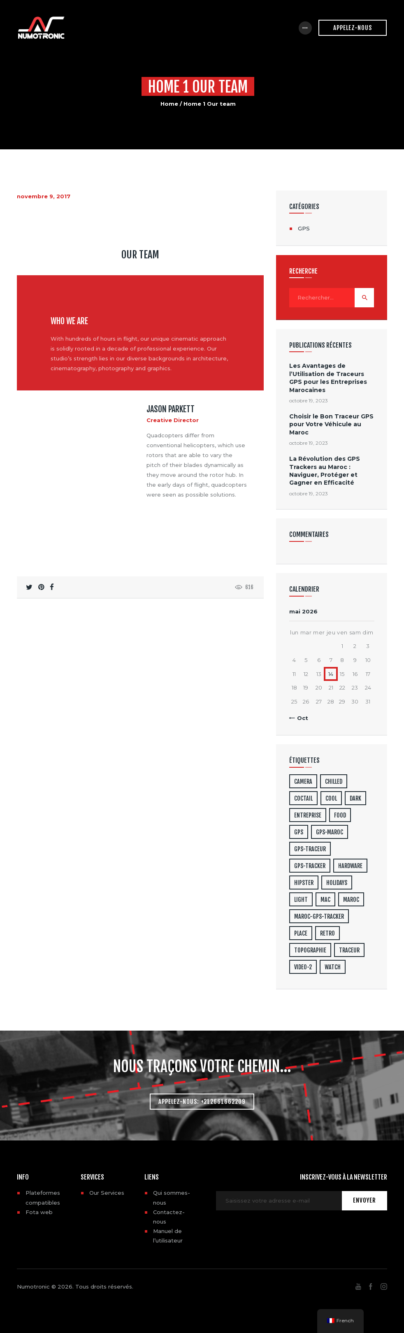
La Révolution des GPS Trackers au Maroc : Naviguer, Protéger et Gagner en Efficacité (324, 470)
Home (169, 103)
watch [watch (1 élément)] (333, 967)
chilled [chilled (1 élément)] (333, 781)
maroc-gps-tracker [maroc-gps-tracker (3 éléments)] (319, 916)
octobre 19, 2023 (308, 400)
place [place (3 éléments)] (300, 933)
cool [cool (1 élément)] (331, 798)
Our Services (106, 1192)
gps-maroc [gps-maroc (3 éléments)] (329, 832)
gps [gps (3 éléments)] (298, 832)
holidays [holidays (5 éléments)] (336, 882)
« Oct (300, 718)
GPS (304, 228)
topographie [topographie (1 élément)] (310, 950)
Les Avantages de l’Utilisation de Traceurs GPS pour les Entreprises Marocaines (328, 377)
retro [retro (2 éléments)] (327, 933)
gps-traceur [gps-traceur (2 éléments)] (310, 848)
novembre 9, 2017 (43, 196)
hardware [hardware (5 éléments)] (350, 865)
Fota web (39, 1212)
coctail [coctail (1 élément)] (303, 798)
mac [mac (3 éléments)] (325, 899)
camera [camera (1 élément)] (303, 781)
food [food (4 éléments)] (340, 815)
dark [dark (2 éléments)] (355, 798)
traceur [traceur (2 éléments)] (349, 950)
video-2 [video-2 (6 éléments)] (303, 967)
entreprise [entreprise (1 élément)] (307, 815)
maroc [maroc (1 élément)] (351, 899)
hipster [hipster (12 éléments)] (303, 882)
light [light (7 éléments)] (301, 899)
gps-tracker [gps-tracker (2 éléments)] (309, 865)
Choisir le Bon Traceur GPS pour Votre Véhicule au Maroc (331, 424)
